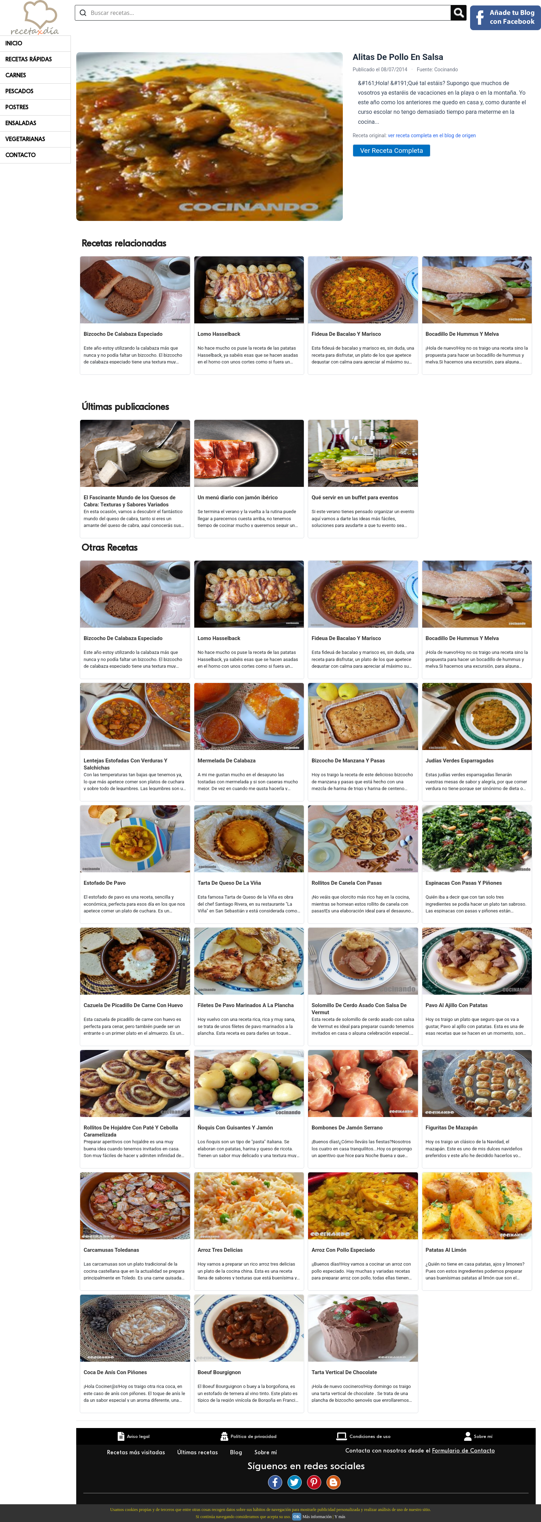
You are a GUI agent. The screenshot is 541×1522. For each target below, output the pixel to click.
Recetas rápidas (28, 59)
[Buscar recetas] (263, 13)
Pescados (19, 91)
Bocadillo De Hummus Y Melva (462, 334)
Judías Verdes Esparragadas (460, 760)
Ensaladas (20, 123)
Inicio (13, 43)
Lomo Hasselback (219, 334)
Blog (237, 1452)
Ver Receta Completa (391, 150)
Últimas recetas (198, 1452)
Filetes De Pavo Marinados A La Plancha (246, 1005)
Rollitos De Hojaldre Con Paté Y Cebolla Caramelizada (131, 1131)
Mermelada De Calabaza (227, 760)
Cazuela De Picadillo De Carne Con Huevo (133, 1005)
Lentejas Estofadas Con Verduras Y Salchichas (125, 764)
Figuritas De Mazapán (452, 1127)
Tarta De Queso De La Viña (229, 883)
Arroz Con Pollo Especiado (343, 1250)
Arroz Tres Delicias (220, 1250)
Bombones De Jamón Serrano (347, 1127)
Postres (16, 107)
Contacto (20, 155)
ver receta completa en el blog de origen (432, 135)
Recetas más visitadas (137, 1452)
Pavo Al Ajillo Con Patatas (457, 1005)
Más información (316, 1516)
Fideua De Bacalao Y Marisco (346, 334)
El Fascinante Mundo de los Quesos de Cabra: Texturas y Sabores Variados (129, 501)
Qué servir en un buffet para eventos (355, 497)
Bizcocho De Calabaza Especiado (123, 334)
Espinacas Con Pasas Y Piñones (464, 883)
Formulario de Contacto (463, 1451)
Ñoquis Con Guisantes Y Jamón (235, 1127)
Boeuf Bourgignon (219, 1372)
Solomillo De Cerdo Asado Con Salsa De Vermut (359, 1009)
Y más (339, 1516)
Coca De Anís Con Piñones (115, 1372)
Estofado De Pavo (105, 883)
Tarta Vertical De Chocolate (344, 1372)
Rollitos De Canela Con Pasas (347, 883)
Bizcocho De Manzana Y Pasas (348, 760)
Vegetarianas (25, 139)
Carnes (15, 75)
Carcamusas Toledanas (111, 1250)
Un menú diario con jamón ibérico (238, 497)
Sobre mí (267, 1452)
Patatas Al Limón (446, 1250)
